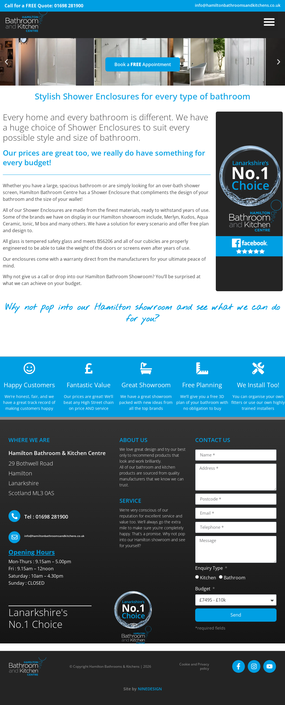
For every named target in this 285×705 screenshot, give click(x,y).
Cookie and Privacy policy (195, 666)
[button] (269, 22)
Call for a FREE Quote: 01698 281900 (44, 6)
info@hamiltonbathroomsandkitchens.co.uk (237, 5)
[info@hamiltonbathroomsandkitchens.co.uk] (14, 537)
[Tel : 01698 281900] (14, 516)
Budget (203, 589)
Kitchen (208, 577)
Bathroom (234, 577)
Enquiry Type (209, 568)
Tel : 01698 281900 (46, 516)
